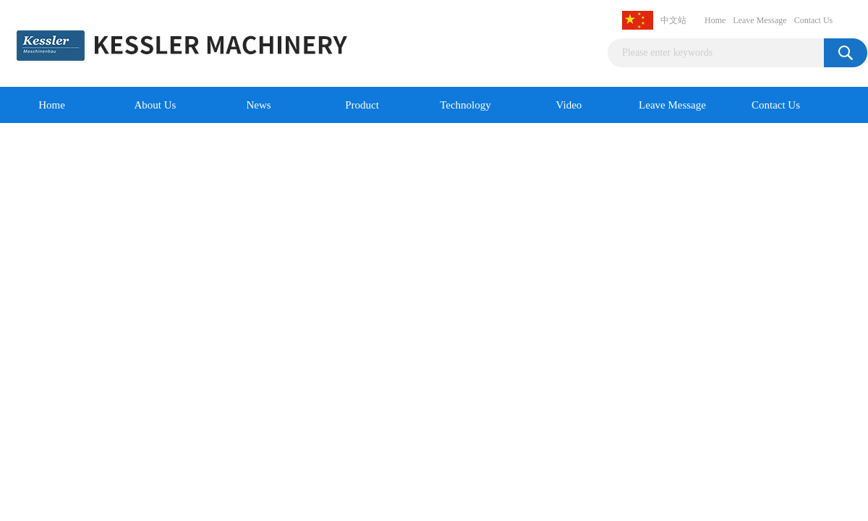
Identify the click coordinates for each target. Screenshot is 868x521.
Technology (465, 105)
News (258, 105)
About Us (155, 105)
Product (362, 105)
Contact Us (813, 20)
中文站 (673, 20)
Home (715, 20)
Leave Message (759, 20)
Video (569, 105)
